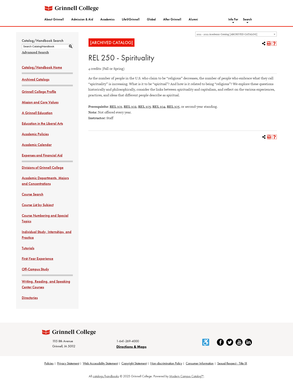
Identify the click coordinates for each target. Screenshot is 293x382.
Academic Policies (35, 134)
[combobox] (236, 34)
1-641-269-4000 (127, 341)
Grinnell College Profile (39, 91)
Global (151, 19)
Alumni (193, 19)
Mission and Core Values (40, 102)
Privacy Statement (68, 363)
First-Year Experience (37, 258)
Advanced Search (35, 52)
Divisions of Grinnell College (42, 167)
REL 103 (144, 106)
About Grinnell (54, 19)
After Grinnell (172, 19)
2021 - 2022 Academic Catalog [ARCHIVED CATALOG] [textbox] (227, 34)
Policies (49, 363)
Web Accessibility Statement (100, 363)
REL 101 (116, 106)
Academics (107, 19)
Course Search (32, 194)
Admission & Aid (82, 19)
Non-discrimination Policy (166, 363)
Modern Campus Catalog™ (186, 376)
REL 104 (158, 106)
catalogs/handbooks (106, 376)
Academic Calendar (37, 144)
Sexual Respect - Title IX (232, 363)
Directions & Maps (131, 346)
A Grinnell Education (37, 112)
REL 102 (130, 106)
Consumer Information (200, 363)
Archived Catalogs (35, 79)
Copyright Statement (134, 363)
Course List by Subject (38, 204)
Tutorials (28, 248)
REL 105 (173, 106)
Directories (30, 297)
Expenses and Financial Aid (42, 155)
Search (247, 19)
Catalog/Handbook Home (42, 67)
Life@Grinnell (131, 19)
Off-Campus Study (35, 269)
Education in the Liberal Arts (42, 123)
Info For (233, 19)
